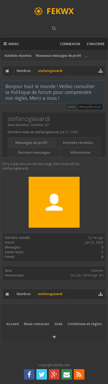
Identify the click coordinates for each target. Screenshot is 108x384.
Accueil (12, 323)
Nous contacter (37, 323)
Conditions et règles (85, 323)
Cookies (71, 107)
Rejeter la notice (102, 86)
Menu (11, 43)
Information (80, 152)
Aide (59, 323)
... (86, 55)
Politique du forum (90, 106)
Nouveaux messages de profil (58, 55)
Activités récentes (18, 55)
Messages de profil (31, 142)
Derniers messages (34, 152)
